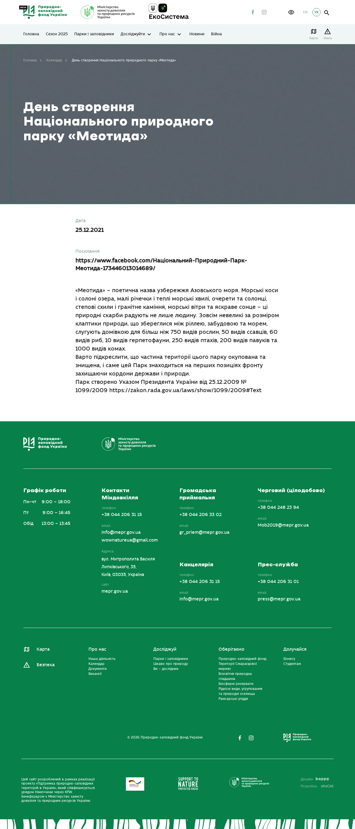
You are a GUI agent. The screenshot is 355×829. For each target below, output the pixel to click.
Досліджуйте (133, 34)
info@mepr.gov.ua (121, 532)
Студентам (292, 664)
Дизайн (315, 779)
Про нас (167, 34)
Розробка (317, 786)
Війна (216, 34)
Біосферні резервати (236, 684)
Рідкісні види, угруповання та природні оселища (240, 691)
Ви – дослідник (166, 669)
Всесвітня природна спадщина (235, 676)
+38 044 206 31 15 (122, 514)
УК (316, 12)
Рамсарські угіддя (233, 699)
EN (305, 12)
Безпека (46, 664)
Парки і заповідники (94, 34)
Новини (196, 34)
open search (326, 12)
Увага (327, 38)
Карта (313, 38)
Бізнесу (289, 659)
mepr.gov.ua (115, 591)
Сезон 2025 (57, 34)
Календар (54, 60)
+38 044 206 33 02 (200, 514)
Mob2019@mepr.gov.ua (283, 525)
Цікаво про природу (170, 664)
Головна (31, 34)
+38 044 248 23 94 (278, 507)
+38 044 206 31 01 (278, 581)
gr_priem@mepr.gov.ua (204, 532)
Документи (97, 669)
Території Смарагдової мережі (238, 666)
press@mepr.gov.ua (279, 599)
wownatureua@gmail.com (130, 540)
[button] (291, 12)
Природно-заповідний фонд (242, 659)
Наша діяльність (102, 659)
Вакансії (95, 674)
